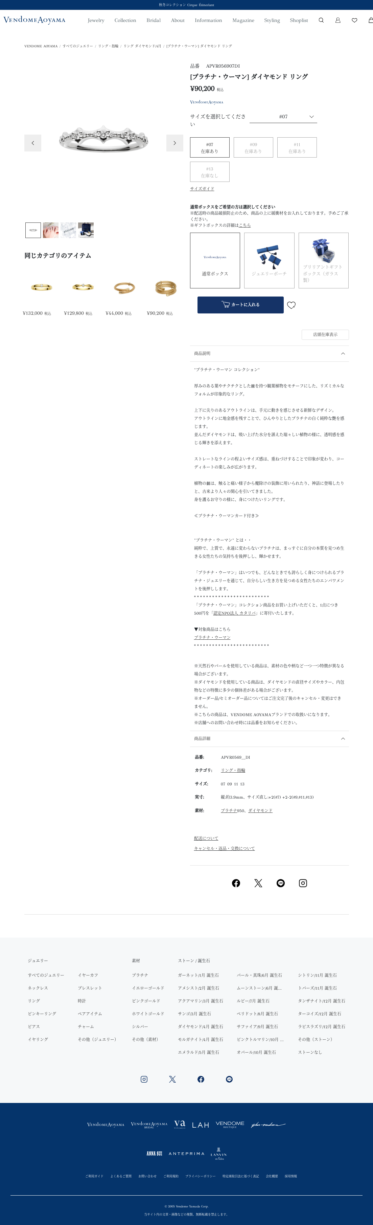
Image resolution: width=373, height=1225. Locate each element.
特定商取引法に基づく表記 (241, 1176)
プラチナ (229, 810)
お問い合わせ (147, 1176)
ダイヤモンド (260, 810)
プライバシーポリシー (200, 1176)
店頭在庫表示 (325, 334)
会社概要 (272, 1176)
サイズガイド (202, 189)
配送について (206, 838)
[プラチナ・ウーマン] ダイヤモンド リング (199, 46)
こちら (245, 225)
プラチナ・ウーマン (212, 637)
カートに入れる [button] (241, 305)
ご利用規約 (171, 1176)
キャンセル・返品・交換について (224, 848)
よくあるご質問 (121, 1176)
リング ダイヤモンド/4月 (142, 46)
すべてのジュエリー (78, 46)
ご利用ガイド (94, 1176)
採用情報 (291, 1176)
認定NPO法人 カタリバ (234, 613)
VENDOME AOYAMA (40, 46)
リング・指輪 (108, 46)
